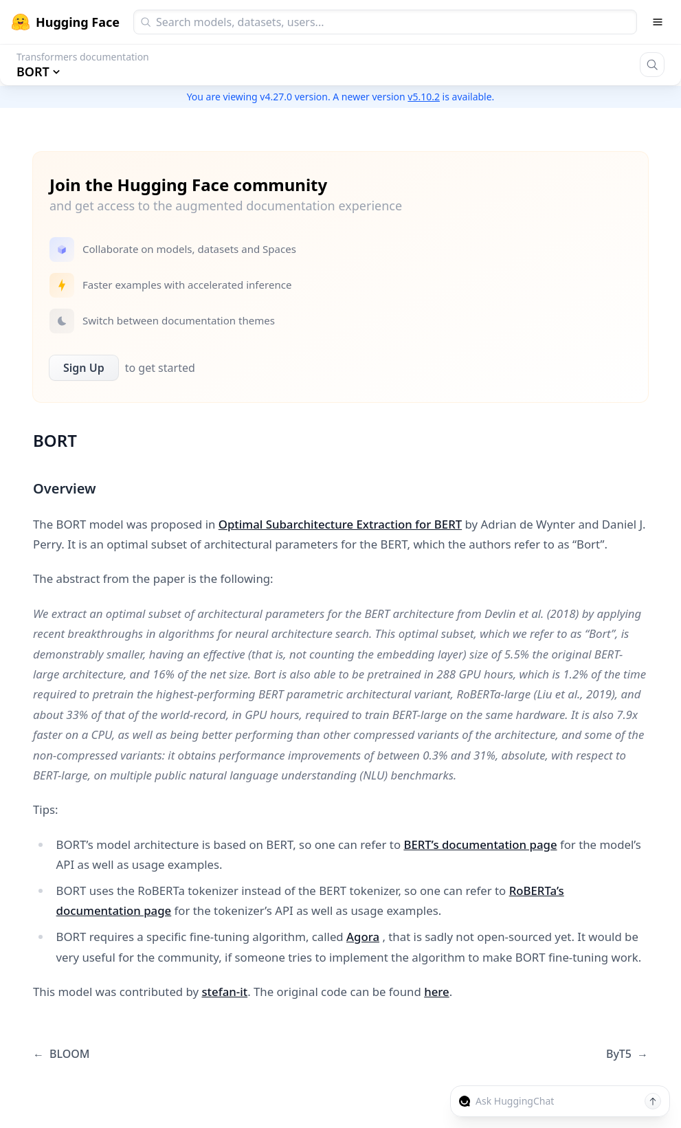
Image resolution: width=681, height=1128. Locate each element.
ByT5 (627, 1054)
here (436, 991)
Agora (362, 936)
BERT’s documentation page (480, 844)
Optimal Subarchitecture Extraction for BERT (340, 524)
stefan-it (224, 991)
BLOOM (61, 1054)
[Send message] (653, 1101)
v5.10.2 (424, 96)
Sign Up (83, 367)
